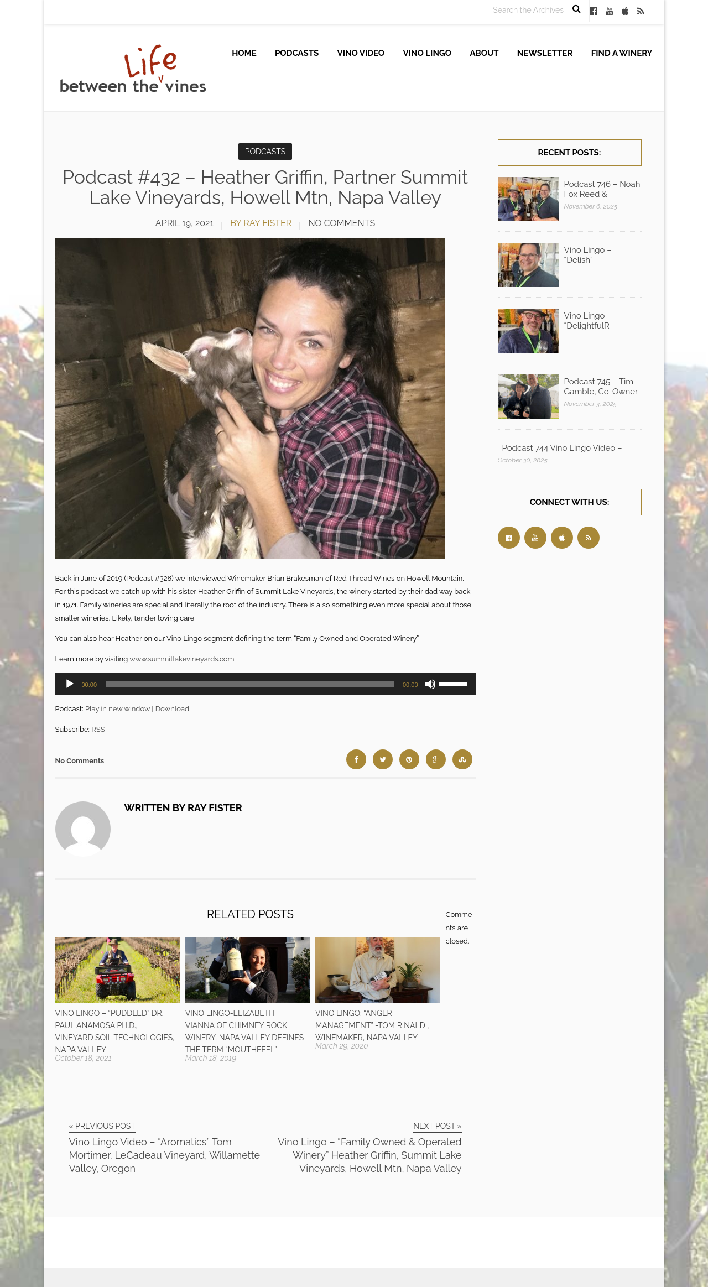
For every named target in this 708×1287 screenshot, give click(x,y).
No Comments (341, 223)
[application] (265, 684)
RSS (98, 729)
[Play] (69, 684)
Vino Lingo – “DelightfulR (588, 321)
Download (172, 709)
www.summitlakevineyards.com (181, 659)
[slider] (250, 684)
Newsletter (545, 53)
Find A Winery (622, 53)
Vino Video (361, 53)
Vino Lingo (427, 53)
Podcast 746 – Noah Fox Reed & (602, 189)
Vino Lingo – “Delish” (588, 255)
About (484, 53)
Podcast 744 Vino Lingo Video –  (563, 448)
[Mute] (430, 684)
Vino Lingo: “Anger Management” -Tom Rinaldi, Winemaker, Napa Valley (372, 1025)
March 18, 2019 (210, 1058)
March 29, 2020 (341, 1045)
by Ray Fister (260, 223)
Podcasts (297, 53)
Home (244, 53)
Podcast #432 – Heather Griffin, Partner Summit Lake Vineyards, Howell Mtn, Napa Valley (265, 187)
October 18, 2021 (83, 1058)
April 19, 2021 (184, 223)
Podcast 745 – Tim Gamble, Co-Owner (601, 387)
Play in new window (117, 709)
